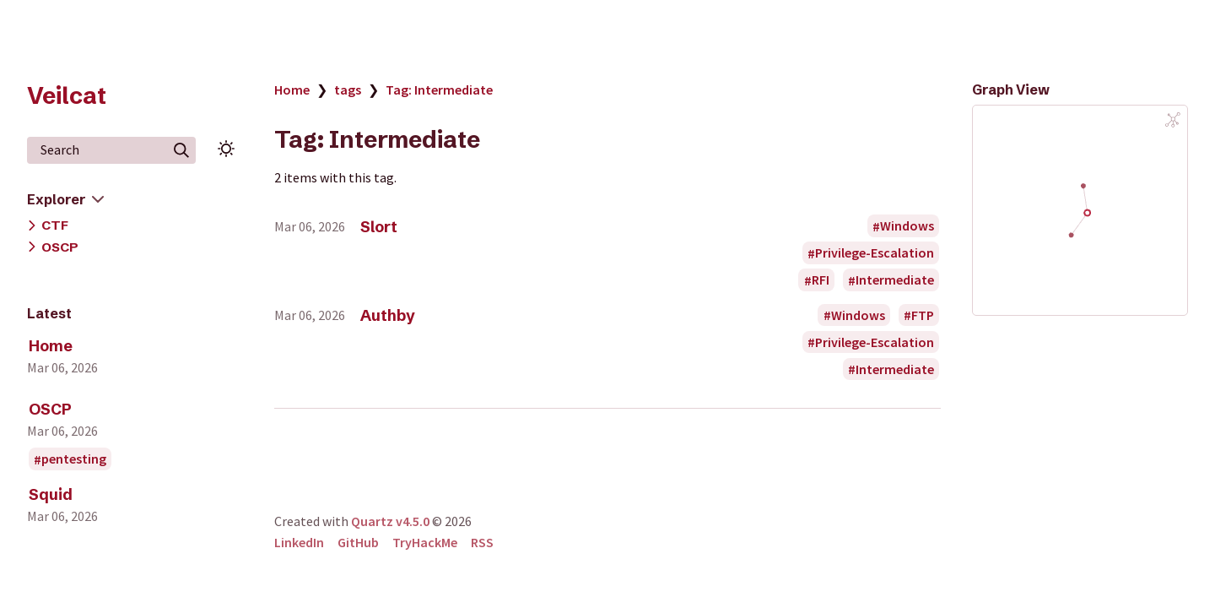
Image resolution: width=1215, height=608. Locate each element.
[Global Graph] (1173, 120)
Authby (387, 315)
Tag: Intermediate (439, 89)
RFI (820, 280)
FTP (922, 315)
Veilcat (66, 95)
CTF (54, 225)
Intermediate (895, 280)
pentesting (73, 459)
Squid (51, 494)
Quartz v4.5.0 (390, 521)
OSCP (59, 247)
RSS (482, 542)
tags (347, 89)
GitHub (358, 542)
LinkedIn (299, 542)
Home (51, 346)
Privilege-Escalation (874, 253)
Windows (907, 226)
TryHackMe (424, 542)
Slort (378, 226)
